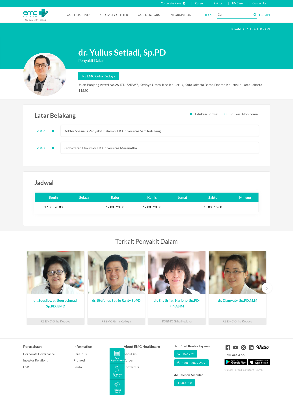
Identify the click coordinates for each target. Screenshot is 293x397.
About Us (130, 354)
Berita (77, 367)
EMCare (237, 3)
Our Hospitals (78, 15)
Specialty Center (114, 15)
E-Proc (218, 3)
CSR (26, 367)
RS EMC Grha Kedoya (98, 76)
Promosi (79, 360)
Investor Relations (35, 360)
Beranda (237, 29)
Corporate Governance (39, 354)
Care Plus (80, 354)
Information (180, 15)
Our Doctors (149, 15)
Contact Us (259, 3)
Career (199, 3)
